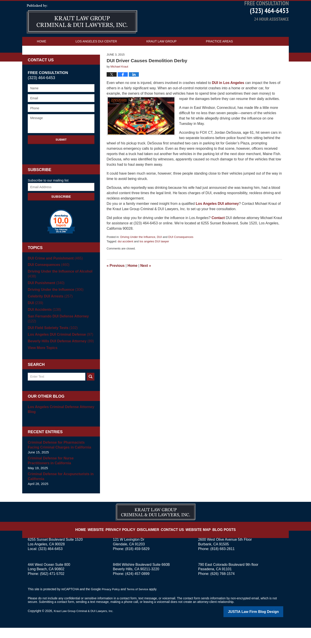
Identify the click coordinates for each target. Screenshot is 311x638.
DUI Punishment (45, 299)
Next (145, 281)
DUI (159, 252)
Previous (116, 281)
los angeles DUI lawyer (154, 257)
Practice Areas (219, 57)
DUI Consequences (180, 252)
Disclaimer (150, 537)
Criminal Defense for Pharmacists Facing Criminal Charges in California (60, 455)
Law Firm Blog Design (262, 622)
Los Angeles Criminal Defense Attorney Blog (59, 420)
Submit (61, 155)
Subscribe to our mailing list (48, 196)
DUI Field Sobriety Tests (51, 339)
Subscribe (61, 212)
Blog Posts (217, 537)
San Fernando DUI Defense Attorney (61, 332)
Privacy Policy (127, 537)
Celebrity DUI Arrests (49, 312)
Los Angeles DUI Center (96, 57)
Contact (218, 233)
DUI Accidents (43, 325)
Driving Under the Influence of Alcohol (58, 289)
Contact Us (47, 66)
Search (90, 387)
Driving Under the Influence (137, 252)
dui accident (125, 257)
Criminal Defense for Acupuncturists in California (59, 487)
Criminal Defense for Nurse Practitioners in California (60, 471)
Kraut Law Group (161, 57)
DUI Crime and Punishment (54, 274)
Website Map (194, 537)
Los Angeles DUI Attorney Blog (82, 34)
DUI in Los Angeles (228, 98)
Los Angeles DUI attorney (217, 219)
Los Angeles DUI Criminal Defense (58, 345)
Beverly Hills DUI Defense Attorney (59, 352)
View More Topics (42, 359)
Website (105, 537)
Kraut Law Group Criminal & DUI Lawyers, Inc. (86, 622)
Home (41, 57)
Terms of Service (139, 600)
